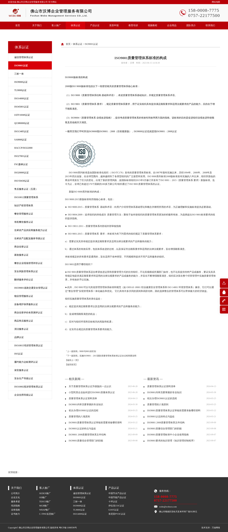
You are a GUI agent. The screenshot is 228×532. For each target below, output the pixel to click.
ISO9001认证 (21, 65)
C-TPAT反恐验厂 (47, 514)
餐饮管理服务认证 (23, 213)
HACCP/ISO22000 (23, 148)
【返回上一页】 (72, 360)
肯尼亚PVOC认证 (117, 514)
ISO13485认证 (21, 131)
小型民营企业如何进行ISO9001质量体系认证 (92, 392)
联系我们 (210, 25)
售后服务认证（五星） (26, 189)
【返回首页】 (71, 364)
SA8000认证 (20, 139)
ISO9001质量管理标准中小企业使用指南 (168, 434)
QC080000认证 (21, 123)
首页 (17, 25)
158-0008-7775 (165, 496)
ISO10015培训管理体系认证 (28, 345)
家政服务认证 (21, 255)
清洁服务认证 (21, 329)
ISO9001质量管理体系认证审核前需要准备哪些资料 (95, 422)
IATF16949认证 (22, 115)
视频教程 (152, 25)
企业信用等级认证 (23, 395)
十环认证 (112, 501)
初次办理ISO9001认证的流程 (83, 410)
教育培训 (133, 25)
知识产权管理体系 (23, 205)
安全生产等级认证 (23, 378)
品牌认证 (19, 337)
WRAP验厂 (44, 509)
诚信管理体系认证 (23, 57)
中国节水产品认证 (117, 493)
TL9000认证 (20, 90)
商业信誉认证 (21, 246)
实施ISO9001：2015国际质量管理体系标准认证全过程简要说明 (107, 356)
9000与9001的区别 (87, 351)
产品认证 (95, 25)
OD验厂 (43, 497)
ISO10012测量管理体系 (26, 197)
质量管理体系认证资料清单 (83, 398)
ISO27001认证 (21, 156)
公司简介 (15, 493)
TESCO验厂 (45, 501)
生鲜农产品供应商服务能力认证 (30, 230)
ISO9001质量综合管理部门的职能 (86, 440)
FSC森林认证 (21, 164)
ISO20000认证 (21, 172)
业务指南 (15, 509)
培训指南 (15, 505)
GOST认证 (113, 509)
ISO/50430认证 (21, 181)
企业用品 (171, 25)
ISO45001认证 (21, 106)
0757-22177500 (165, 500)
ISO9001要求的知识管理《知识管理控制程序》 (171, 440)
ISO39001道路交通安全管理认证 (31, 288)
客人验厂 (56, 25)
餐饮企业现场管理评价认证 (28, 263)
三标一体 (19, 73)
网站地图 (216, 2)
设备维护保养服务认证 (26, 304)
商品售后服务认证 (23, 321)
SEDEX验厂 (45, 493)
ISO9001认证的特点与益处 (82, 428)
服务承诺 (15, 501)
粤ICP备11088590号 (68, 527)
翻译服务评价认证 (23, 279)
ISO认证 (18, 353)
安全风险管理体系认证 (26, 271)
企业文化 (15, 497)
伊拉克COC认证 (116, 505)
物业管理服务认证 (23, 296)
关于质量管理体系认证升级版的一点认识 (90, 386)
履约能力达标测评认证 (26, 362)
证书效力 (15, 514)
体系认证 (75, 25)
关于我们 (37, 25)
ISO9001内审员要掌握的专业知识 (86, 404)
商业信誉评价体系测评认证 (28, 312)
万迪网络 (216, 527)
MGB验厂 (44, 505)
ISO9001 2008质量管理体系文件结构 (87, 434)
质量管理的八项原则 (79, 416)
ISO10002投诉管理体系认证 (28, 386)
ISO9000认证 (21, 82)
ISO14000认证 (21, 98)
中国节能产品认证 (117, 497)
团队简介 (191, 25)
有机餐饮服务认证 (23, 222)
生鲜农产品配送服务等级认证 (29, 238)
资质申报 (114, 25)
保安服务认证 (21, 370)
